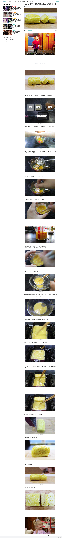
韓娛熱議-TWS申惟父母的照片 (9, 39)
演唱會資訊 (31, 1)
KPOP (13, 1)
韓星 (16, 1)
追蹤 (30, 30)
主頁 (10, 1)
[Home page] (5, 1)
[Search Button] (53, 1)
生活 (27, 1)
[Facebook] (58, 537)
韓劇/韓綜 (19, 1)
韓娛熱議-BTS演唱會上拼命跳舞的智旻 (11, 41)
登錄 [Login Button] (57, 1)
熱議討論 (23, 1)
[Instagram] (60, 537)
